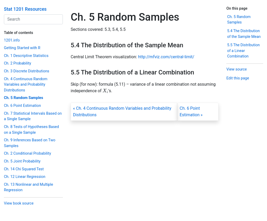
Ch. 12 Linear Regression (24, 177)
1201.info (12, 40)
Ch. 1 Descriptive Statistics (26, 56)
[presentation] (105, 90)
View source (236, 69)
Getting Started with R (22, 48)
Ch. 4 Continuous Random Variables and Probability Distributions (25, 84)
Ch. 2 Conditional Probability (27, 153)
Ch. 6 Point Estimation (22, 105)
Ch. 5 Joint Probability (22, 161)
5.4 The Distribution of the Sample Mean (243, 34)
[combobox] (33, 19)
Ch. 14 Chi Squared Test (24, 169)
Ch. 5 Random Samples (23, 98)
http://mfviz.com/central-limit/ (166, 56)
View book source (19, 203)
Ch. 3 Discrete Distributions (26, 71)
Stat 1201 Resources (25, 9)
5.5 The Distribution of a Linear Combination (243, 51)
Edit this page (237, 78)
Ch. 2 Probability (17, 63)
